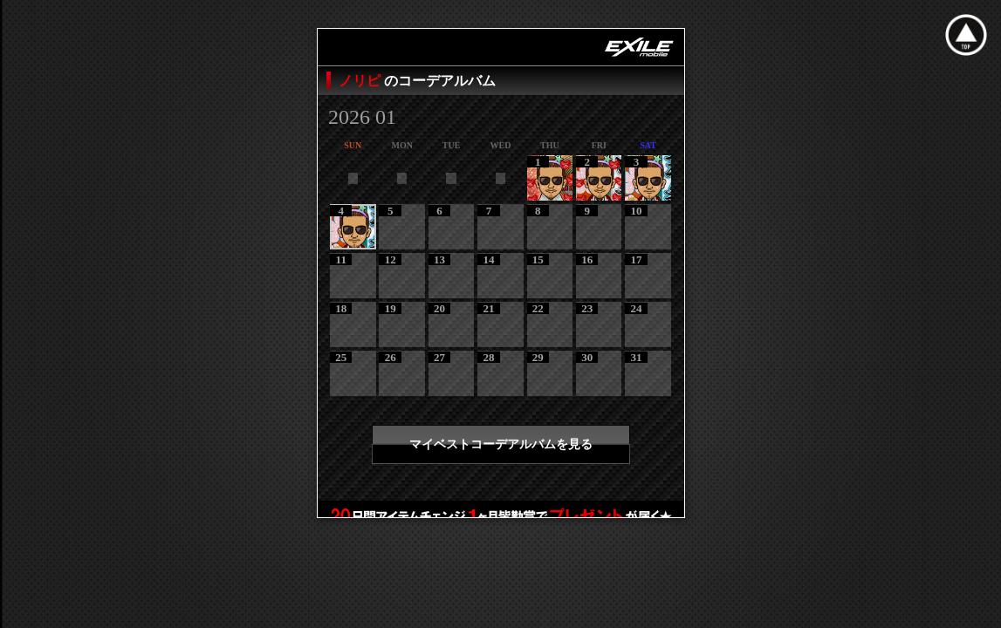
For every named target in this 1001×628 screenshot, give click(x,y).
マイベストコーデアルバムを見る (501, 444)
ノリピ (361, 80)
